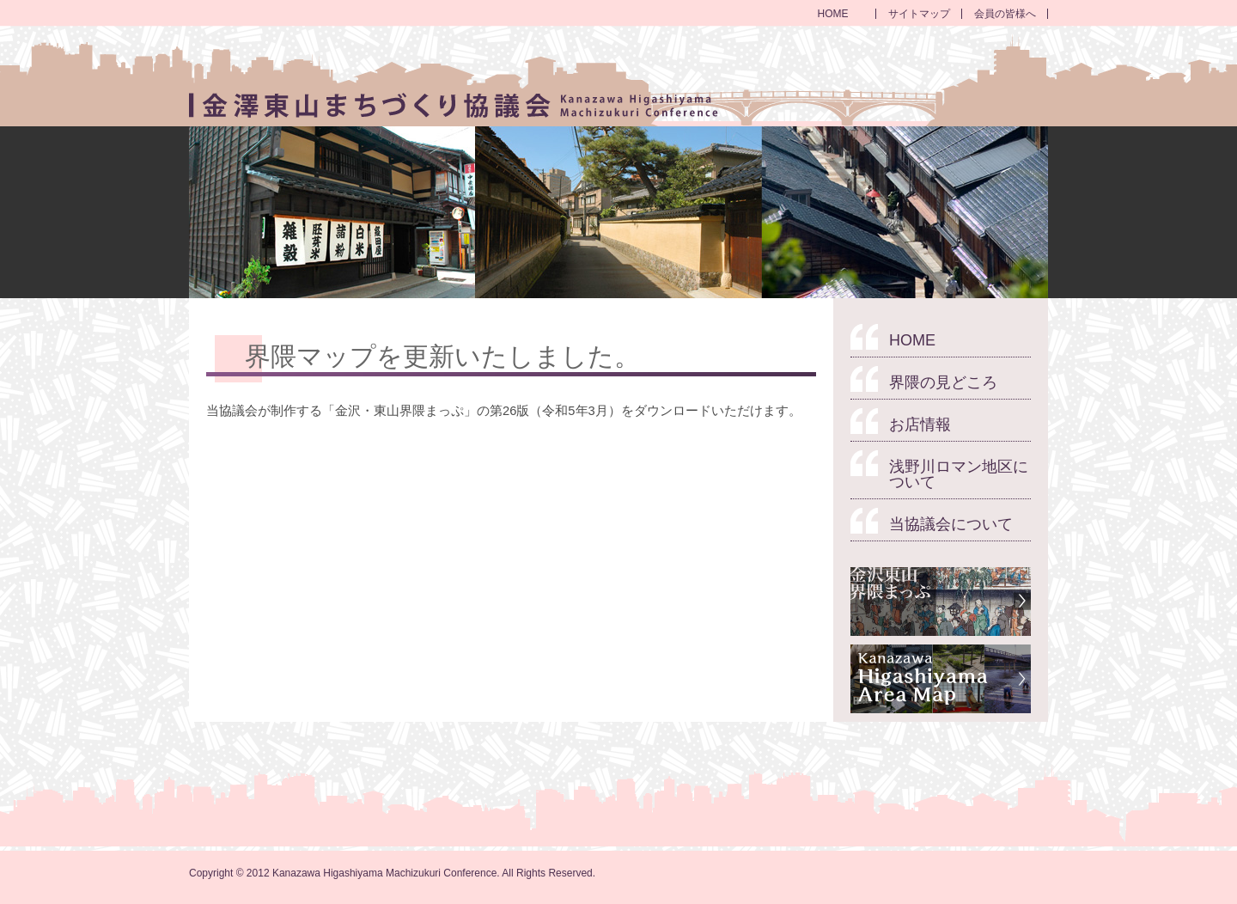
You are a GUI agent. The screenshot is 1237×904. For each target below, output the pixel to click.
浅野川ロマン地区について (958, 474)
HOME (833, 14)
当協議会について (951, 524)
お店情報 (920, 424)
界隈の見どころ (943, 382)
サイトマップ (919, 14)
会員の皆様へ (1005, 14)
